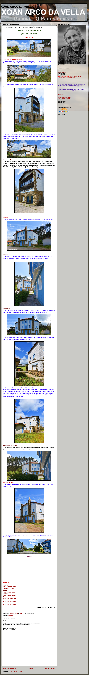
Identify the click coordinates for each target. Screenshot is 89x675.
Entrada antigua (50, 668)
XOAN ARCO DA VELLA (17, 6)
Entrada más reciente (9, 668)
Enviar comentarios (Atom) (16, 671)
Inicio (31, 668)
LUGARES (10, 615)
